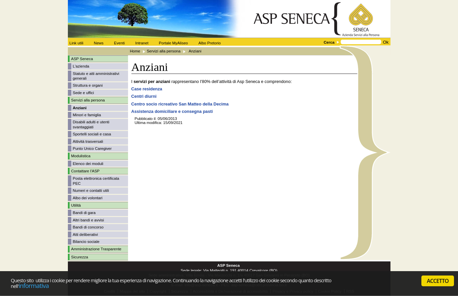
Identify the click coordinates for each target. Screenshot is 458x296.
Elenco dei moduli (88, 164)
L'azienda (81, 66)
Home (135, 51)
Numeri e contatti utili (91, 190)
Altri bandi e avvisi (88, 220)
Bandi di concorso (88, 227)
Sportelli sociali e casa (92, 134)
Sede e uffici (83, 93)
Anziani (80, 108)
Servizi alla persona (164, 51)
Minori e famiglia (87, 115)
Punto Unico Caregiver (92, 148)
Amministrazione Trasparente (96, 249)
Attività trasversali (88, 141)
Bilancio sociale (86, 242)
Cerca (329, 42)
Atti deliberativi (85, 234)
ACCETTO (438, 281)
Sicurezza (79, 257)
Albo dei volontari (87, 198)
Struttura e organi (88, 85)
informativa (33, 285)
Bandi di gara (84, 213)
